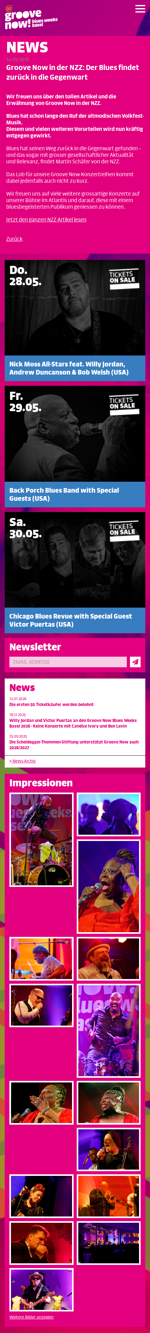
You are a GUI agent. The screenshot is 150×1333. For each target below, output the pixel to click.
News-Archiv (22, 761)
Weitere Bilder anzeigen (31, 1317)
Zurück (14, 239)
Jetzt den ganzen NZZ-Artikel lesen (46, 219)
